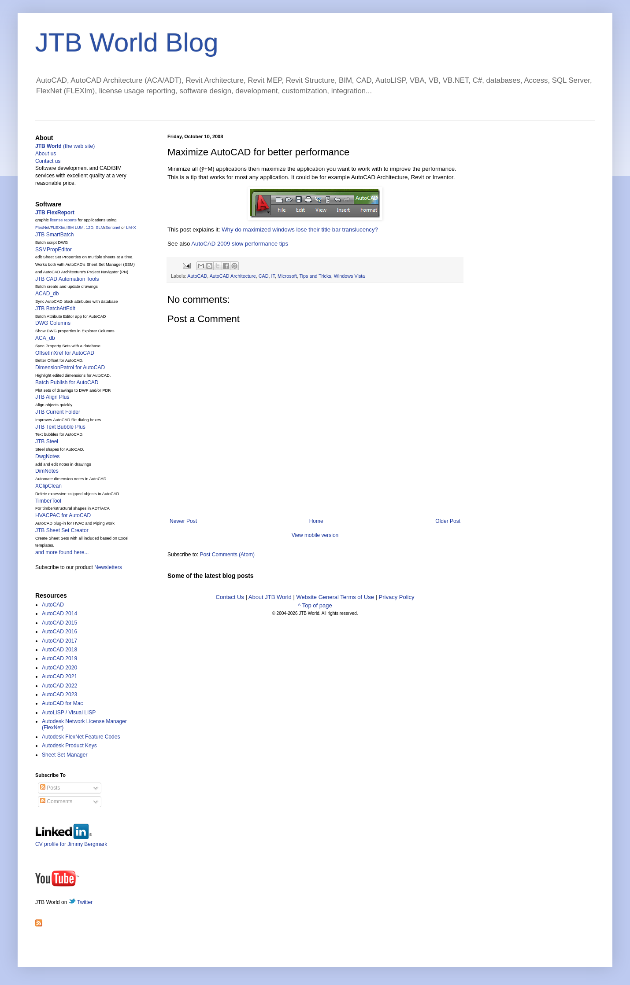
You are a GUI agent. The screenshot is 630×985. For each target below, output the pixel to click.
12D (89, 227)
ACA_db (45, 338)
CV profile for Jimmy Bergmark (71, 841)
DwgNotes (47, 456)
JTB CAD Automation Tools (67, 279)
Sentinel (112, 227)
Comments (56, 801)
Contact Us (230, 597)
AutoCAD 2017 (59, 641)
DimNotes (47, 471)
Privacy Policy (397, 597)
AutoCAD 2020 (59, 668)
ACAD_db (47, 293)
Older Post (447, 521)
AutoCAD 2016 (59, 631)
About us (45, 154)
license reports (63, 220)
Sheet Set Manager (64, 755)
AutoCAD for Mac (62, 703)
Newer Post (183, 521)
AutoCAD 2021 (59, 676)
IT (272, 276)
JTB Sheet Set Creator (62, 530)
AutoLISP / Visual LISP (69, 712)
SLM (100, 227)
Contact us (47, 161)
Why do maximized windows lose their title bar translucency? (300, 229)
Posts (50, 788)
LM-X (131, 227)
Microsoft (287, 276)
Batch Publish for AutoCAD (66, 382)
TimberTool (48, 501)
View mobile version (315, 535)
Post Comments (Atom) (227, 554)
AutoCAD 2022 (59, 686)
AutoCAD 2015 (59, 623)
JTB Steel (46, 441)
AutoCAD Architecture (233, 276)
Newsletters (108, 567)
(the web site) (65, 146)
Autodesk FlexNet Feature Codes (81, 737)
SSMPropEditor (53, 249)
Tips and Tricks (315, 276)
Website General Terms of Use (335, 597)
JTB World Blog (127, 42)
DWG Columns (52, 323)
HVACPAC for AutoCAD (63, 515)
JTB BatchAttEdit (55, 308)
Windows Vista (349, 276)
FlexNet (42, 227)
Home (316, 521)
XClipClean (48, 486)
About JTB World (270, 597)
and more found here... (62, 552)
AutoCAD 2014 (59, 613)
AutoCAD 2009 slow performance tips (239, 243)
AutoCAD (197, 276)
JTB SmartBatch (54, 235)
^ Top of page (315, 605)
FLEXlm (58, 227)
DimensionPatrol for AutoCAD (70, 367)
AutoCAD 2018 (59, 650)
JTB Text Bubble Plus (60, 427)
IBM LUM (75, 227)
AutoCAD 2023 (59, 694)
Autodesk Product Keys (69, 745)
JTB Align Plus (52, 397)
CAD (264, 276)
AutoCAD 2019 (59, 658)
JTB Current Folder (57, 412)
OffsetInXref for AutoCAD (64, 353)
